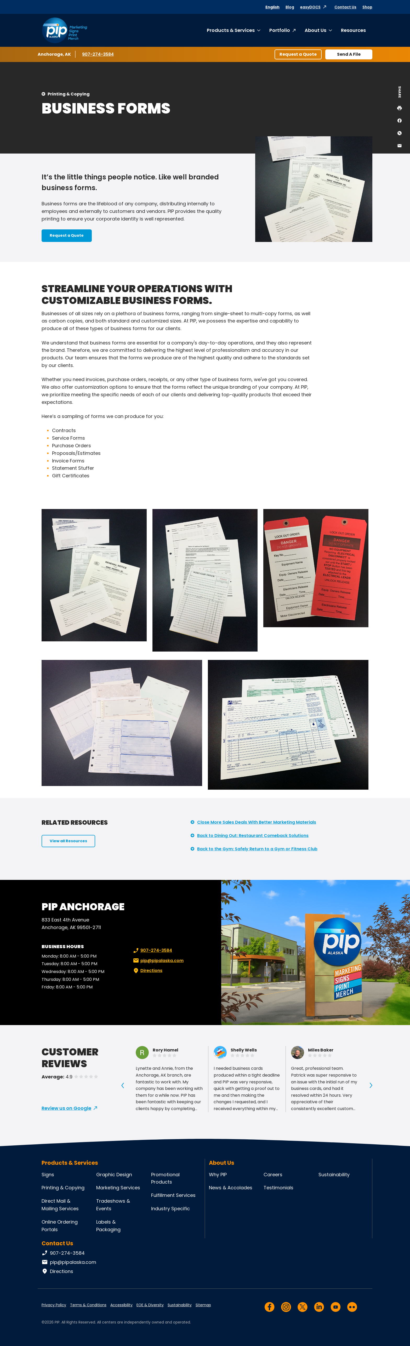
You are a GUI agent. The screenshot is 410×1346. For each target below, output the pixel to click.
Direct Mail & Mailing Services (60, 1205)
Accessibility (121, 1305)
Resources (353, 30)
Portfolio (279, 30)
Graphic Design (114, 1174)
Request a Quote (298, 54)
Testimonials (278, 1187)
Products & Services (231, 30)
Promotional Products (165, 1178)
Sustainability (334, 1174)
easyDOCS (310, 7)
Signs (48, 1174)
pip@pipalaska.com (158, 960)
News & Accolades (230, 1187)
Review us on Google (66, 1108)
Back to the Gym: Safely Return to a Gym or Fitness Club (257, 849)
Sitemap (203, 1305)
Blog (290, 7)
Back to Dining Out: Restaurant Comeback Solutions (253, 836)
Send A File (349, 54)
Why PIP (218, 1174)
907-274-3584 (98, 54)
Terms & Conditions (88, 1305)
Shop (367, 7)
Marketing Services (118, 1187)
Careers (273, 1174)
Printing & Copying (69, 94)
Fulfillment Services (173, 1195)
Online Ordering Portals (60, 1226)
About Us (315, 30)
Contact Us (345, 7)
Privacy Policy (54, 1305)
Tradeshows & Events (113, 1205)
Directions (147, 970)
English (272, 7)
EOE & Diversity (150, 1305)
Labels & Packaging (108, 1226)
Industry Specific (170, 1208)
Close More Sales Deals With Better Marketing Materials (256, 822)
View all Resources (68, 841)
